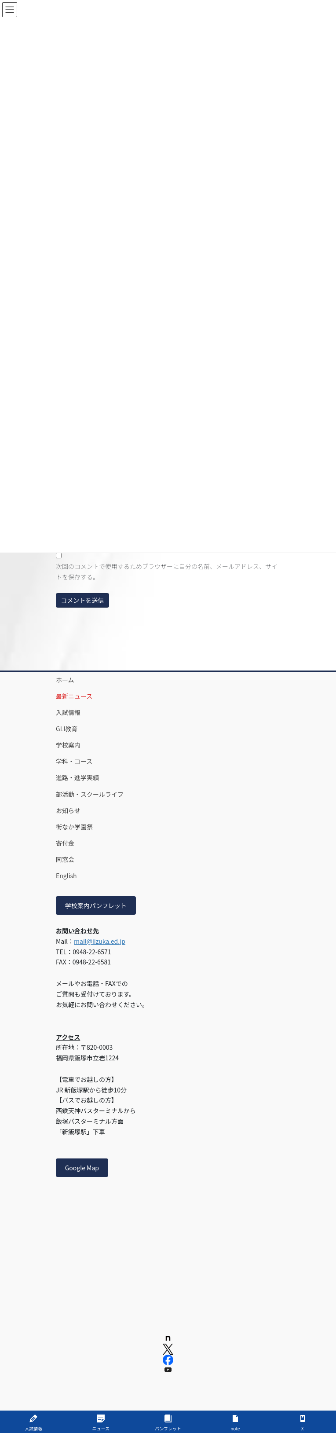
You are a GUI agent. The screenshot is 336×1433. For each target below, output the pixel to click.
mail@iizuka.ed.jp (99, 941)
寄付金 (65, 843)
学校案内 (68, 744)
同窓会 (65, 859)
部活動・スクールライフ (90, 794)
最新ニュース (74, 696)
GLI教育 (66, 728)
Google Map (82, 1167)
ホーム (65, 679)
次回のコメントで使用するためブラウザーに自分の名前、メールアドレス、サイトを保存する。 (167, 571)
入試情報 (68, 712)
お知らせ (68, 810)
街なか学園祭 (74, 826)
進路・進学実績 (77, 777)
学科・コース (74, 761)
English (66, 875)
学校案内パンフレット (96, 905)
